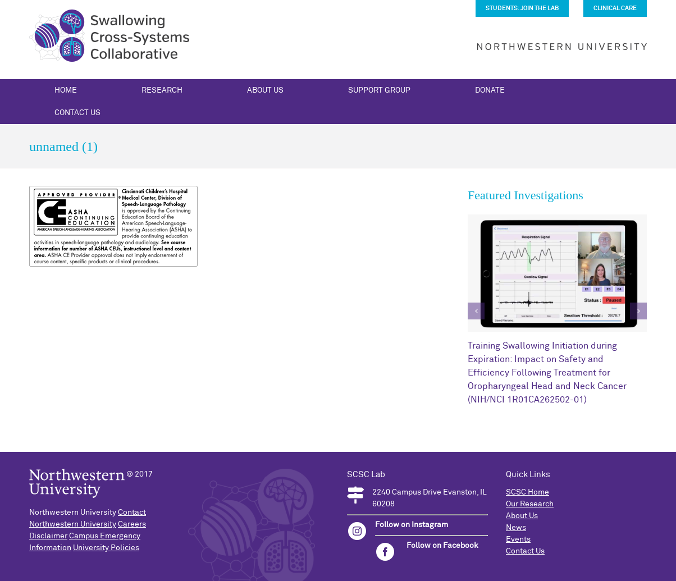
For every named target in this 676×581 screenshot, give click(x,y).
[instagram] (357, 531)
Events (518, 539)
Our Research (530, 504)
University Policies (106, 548)
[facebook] (385, 552)
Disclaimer (48, 536)
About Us (522, 516)
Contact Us (525, 551)
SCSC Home (527, 492)
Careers (132, 524)
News (516, 528)
